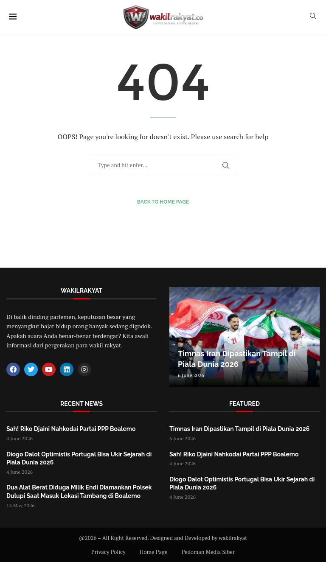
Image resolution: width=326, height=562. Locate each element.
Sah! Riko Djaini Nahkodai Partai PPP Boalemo (70, 428)
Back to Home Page (163, 202)
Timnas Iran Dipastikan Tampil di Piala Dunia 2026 (239, 428)
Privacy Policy (108, 552)
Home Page (153, 552)
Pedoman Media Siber (208, 552)
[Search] (313, 17)
